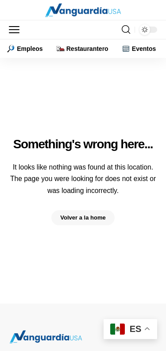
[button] (16, 29)
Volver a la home (82, 217)
